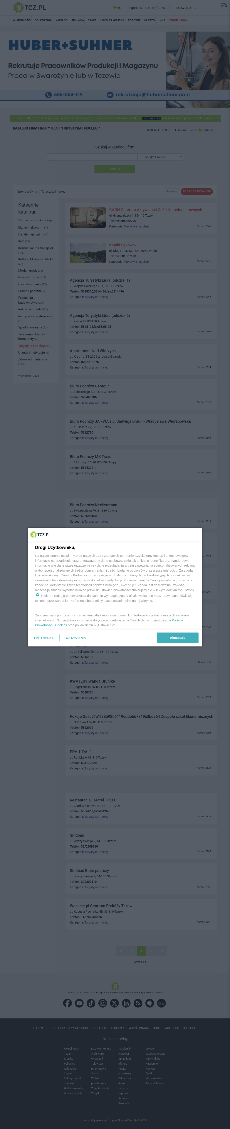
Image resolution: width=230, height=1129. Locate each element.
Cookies (61, 625)
